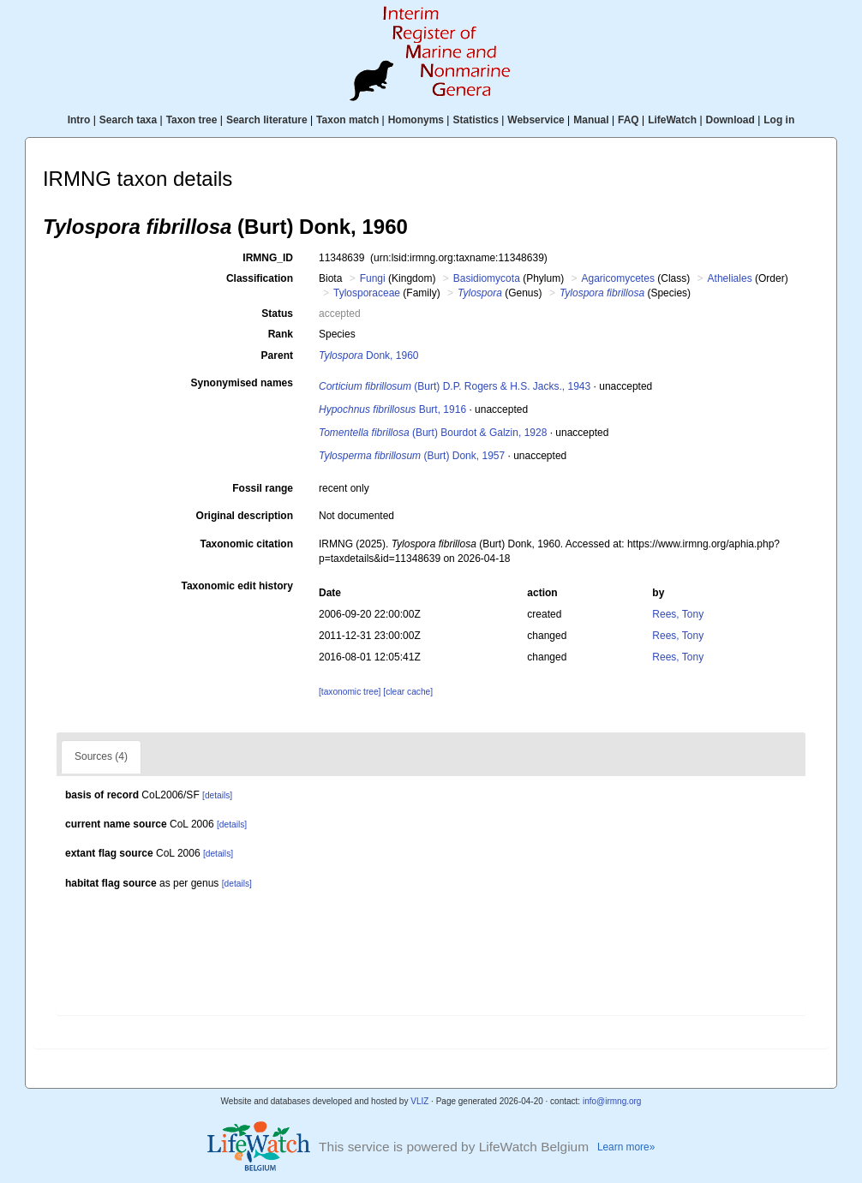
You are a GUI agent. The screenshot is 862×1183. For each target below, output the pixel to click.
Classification (259, 278)
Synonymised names (242, 383)
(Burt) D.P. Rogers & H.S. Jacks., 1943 (454, 386)
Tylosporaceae (366, 293)
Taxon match (347, 120)
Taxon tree (192, 120)
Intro (79, 120)
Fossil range (262, 488)
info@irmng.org (612, 1101)
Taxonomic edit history (237, 586)
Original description (244, 516)
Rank (280, 334)
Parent (277, 355)
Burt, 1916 (392, 409)
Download (730, 120)
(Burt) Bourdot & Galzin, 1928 (433, 433)
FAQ (628, 120)
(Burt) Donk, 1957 (412, 456)
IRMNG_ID (267, 258)
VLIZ (419, 1101)
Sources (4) (101, 756)
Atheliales (730, 278)
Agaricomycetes (618, 278)
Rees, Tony (677, 614)
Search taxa (128, 120)
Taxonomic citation (247, 544)
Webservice (536, 120)
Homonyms (416, 120)
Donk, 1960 (369, 355)
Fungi (373, 278)
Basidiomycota (486, 278)
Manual (590, 120)
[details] (217, 795)
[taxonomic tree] (349, 691)
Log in (778, 120)
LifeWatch (672, 120)
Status (277, 314)
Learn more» (626, 1147)
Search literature (267, 120)
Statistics (475, 120)
